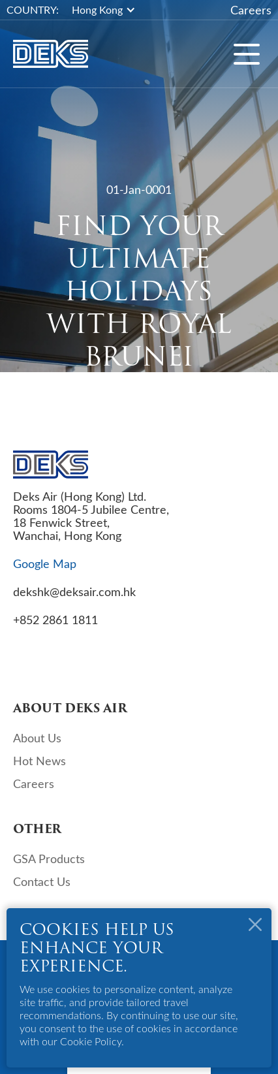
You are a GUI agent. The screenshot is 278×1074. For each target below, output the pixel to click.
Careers (250, 9)
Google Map (44, 563)
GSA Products (49, 858)
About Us (37, 737)
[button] (110, 9)
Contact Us (41, 881)
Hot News (39, 760)
